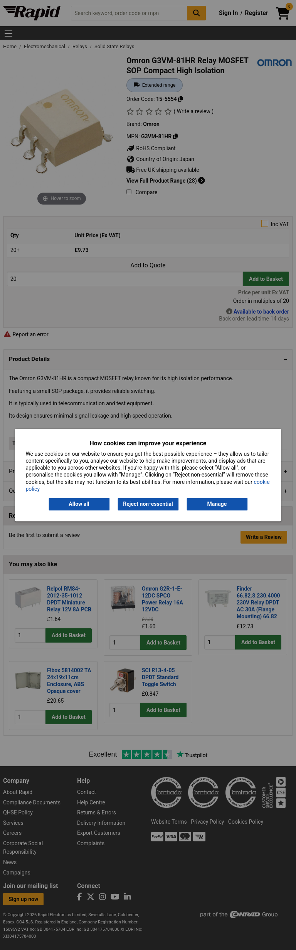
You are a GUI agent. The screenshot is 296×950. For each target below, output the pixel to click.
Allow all (79, 504)
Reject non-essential (148, 504)
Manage (217, 504)
